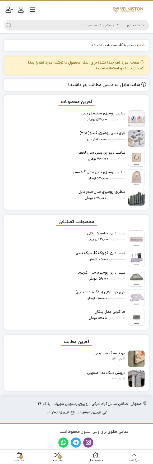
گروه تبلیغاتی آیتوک (41, 431)
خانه (142, 45)
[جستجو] (65, 25)
